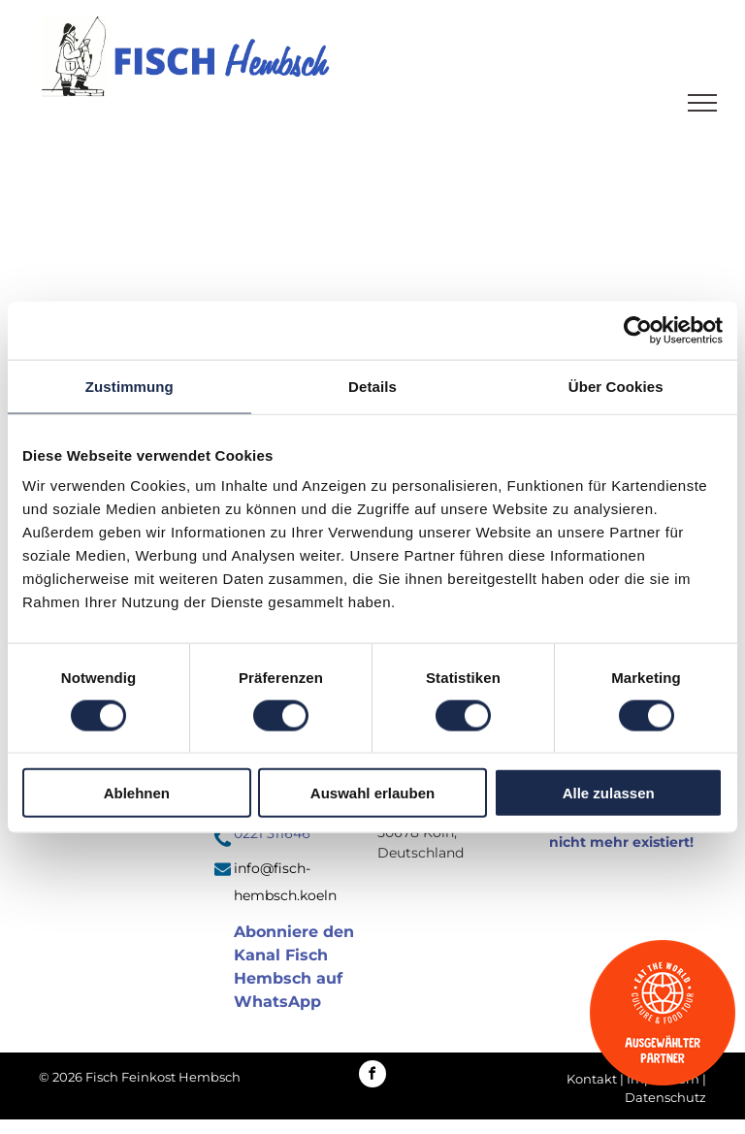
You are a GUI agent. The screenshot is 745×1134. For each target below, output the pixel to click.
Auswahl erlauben (372, 793)
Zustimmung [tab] (129, 385)
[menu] (702, 103)
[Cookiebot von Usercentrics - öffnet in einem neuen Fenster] (638, 329)
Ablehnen (137, 793)
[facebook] (372, 1076)
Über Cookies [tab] (616, 385)
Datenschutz (665, 1097)
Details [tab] (372, 385)
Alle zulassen (609, 793)
